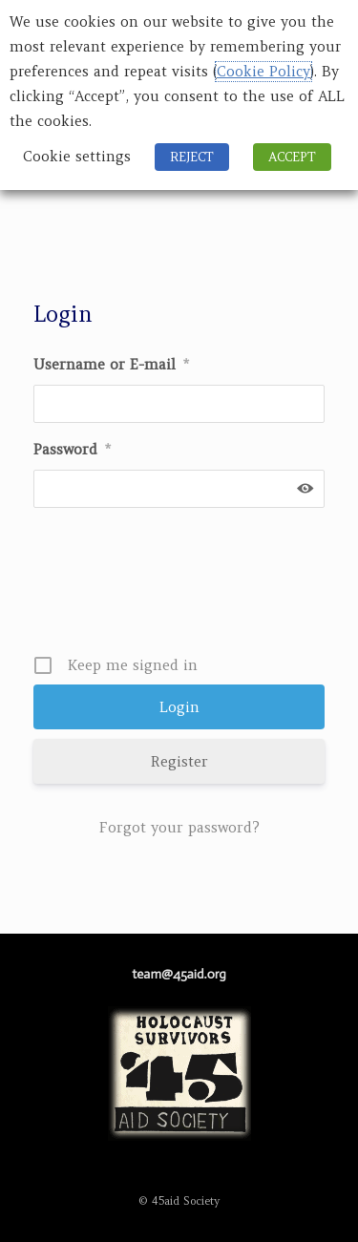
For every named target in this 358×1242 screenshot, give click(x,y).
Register (179, 761)
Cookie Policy (263, 71)
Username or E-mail (111, 364)
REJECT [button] (192, 157)
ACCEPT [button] (292, 157)
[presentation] (181, 588)
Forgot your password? (179, 827)
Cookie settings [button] (77, 156)
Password (72, 449)
